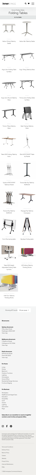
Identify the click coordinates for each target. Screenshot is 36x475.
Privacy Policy (5, 461)
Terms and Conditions (7, 447)
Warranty (4, 458)
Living (3, 367)
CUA (3, 400)
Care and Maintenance (7, 464)
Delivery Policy (5, 449)
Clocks (4, 402)
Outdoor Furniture (7, 373)
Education (5, 397)
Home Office (5, 379)
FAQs (3, 467)
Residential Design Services (10, 381)
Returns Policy (5, 452)
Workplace (5, 393)
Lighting (4, 375)
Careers (4, 455)
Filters (18, 17)
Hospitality (5, 398)
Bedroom (4, 371)
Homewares (5, 377)
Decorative (5, 406)
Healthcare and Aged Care (9, 395)
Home (13, 10)
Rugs (3, 408)
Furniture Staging (7, 383)
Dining (4, 369)
